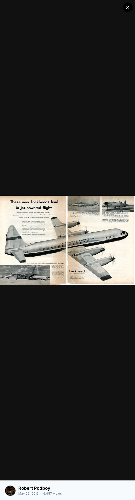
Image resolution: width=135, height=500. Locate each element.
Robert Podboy (34, 488)
